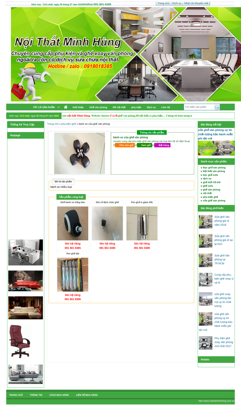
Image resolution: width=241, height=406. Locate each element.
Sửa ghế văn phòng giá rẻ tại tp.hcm (223, 240)
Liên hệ (165, 107)
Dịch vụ (151, 107)
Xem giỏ (146, 145)
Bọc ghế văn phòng (214, 167)
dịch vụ (207, 178)
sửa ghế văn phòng (214, 200)
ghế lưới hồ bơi (211, 182)
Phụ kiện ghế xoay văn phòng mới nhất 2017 (223, 342)
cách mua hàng (59, 395)
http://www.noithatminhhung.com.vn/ (216, 401)
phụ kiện (136, 107)
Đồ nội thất (119, 107)
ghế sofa (208, 185)
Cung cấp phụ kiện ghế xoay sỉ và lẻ (224, 278)
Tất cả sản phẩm (44, 107)
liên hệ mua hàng (87, 395)
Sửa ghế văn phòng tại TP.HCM (222, 259)
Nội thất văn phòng (214, 171)
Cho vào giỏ (126, 145)
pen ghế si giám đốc (142, 202)
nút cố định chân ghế (107, 202)
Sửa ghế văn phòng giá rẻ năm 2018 (222, 220)
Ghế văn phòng (98, 107)
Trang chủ (53, 123)
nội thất (207, 193)
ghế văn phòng (211, 189)
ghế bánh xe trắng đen (72, 202)
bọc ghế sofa (210, 175)
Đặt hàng (164, 145)
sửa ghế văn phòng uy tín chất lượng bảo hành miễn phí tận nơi (215, 134)
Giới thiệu (78, 107)
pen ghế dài (72, 253)
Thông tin (36, 395)
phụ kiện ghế (210, 197)
